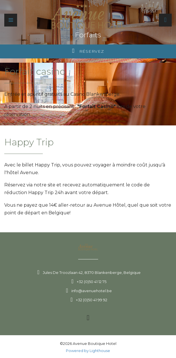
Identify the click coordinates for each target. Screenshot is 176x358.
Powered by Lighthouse (88, 350)
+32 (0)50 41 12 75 (91, 281)
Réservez (88, 51)
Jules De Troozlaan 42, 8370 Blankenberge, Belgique (92, 272)
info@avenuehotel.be (91, 290)
